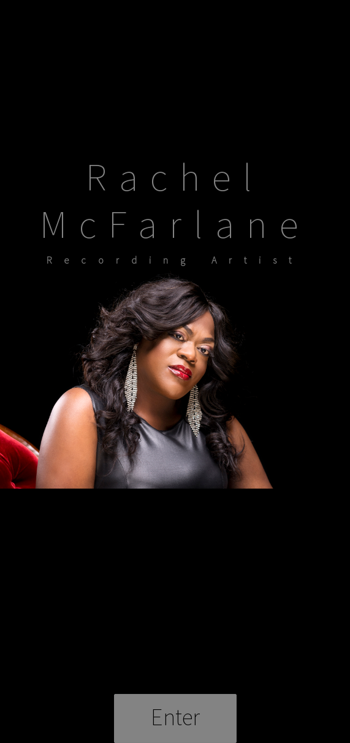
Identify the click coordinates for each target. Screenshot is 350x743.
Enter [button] (175, 717)
